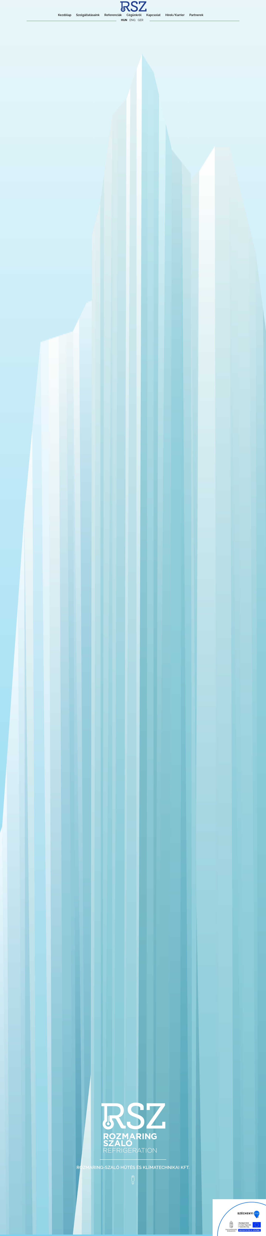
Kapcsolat (153, 15)
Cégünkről (134, 15)
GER (140, 20)
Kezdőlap (64, 15)
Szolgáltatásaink (88, 15)
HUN (124, 20)
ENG (132, 20)
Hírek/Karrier (175, 15)
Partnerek (196, 15)
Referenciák (113, 15)
